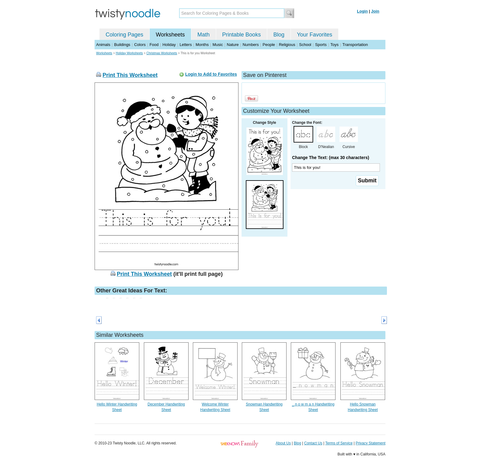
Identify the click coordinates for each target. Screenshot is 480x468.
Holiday (169, 44)
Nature (233, 44)
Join (375, 11)
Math (203, 35)
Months (202, 44)
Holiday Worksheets (129, 53)
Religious (287, 44)
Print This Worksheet (130, 75)
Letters (186, 44)
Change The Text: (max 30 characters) (330, 157)
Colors (140, 44)
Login (362, 11)
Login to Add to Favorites (211, 74)
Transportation (355, 44)
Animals (103, 44)
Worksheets (170, 35)
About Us (283, 443)
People (269, 44)
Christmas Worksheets (161, 53)
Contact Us (313, 443)
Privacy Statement (370, 443)
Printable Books (241, 35)
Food (154, 44)
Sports (321, 44)
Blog (278, 35)
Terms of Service (338, 443)
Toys (334, 44)
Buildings (122, 44)
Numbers (250, 44)
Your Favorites (314, 35)
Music (217, 44)
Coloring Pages (124, 35)
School (305, 44)
